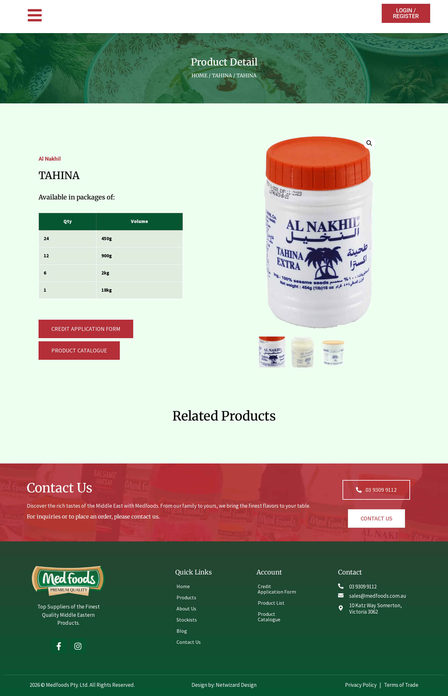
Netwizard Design (236, 683)
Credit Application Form (277, 588)
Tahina (222, 76)
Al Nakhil (50, 158)
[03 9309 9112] (340, 585)
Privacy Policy (361, 683)
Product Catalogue (269, 616)
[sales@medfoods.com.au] (340, 594)
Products (186, 596)
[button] (79, 350)
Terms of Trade (401, 683)
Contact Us (189, 641)
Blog (182, 630)
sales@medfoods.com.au (377, 595)
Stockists (187, 619)
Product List (271, 602)
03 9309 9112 (363, 585)
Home (199, 76)
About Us (186, 607)
